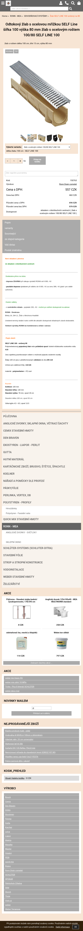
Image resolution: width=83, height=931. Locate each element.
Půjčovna (10, 416)
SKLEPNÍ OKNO (13, 542)
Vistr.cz (8, 900)
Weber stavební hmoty (18, 576)
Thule (7, 896)
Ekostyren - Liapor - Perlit (21, 445)
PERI (7, 857)
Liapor (8, 836)
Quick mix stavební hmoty (21, 519)
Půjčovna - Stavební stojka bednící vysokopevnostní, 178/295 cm (21, 600)
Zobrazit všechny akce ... (42, 663)
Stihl (7, 888)
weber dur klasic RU (14, 678)
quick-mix (9, 862)
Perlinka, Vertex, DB (17, 495)
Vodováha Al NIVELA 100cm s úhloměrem (23, 735)
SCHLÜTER (10, 875)
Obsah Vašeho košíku (14, 778)
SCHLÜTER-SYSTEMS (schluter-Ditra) (28, 548)
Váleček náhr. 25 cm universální (19, 739)
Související (10, 233)
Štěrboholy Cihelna (13, 883)
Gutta (7, 452)
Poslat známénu (13, 250)
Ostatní (8, 853)
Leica (7, 832)
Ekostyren (9, 814)
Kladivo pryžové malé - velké (17, 731)
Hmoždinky (11, 508)
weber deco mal (12, 691)
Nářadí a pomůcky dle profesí (23, 480)
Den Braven (11, 437)
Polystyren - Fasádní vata (18, 513)
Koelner (8, 473)
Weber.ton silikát (61, 632)
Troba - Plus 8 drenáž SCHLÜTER (19, 686)
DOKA (7, 810)
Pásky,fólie (11, 488)
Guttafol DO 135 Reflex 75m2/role (20, 748)
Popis (8, 222)
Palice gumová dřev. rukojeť (17, 761)
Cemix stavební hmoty (18, 430)
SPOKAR (9, 879)
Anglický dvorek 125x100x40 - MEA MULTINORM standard (61, 600)
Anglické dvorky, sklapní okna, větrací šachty (35, 423)
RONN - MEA (10, 526)
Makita (8, 840)
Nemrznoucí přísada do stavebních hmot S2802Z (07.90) (30, 752)
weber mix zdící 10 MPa (15, 682)
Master (8, 849)
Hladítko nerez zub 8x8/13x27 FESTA (21, 757)
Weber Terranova (12, 909)
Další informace (63, 927)
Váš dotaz (10, 244)
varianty (9, 228)
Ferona (8, 819)
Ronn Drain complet (68, 184)
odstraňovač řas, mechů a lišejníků (21, 632)
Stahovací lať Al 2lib (14, 744)
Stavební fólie (13, 555)
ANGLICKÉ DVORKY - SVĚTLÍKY (21, 532)
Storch (8, 892)
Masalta (8, 844)
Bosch (8, 797)
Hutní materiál (13, 459)
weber (8, 905)
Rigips (8, 866)
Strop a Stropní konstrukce (23, 562)
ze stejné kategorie (14, 239)
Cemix (8, 801)
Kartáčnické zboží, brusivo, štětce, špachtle (34, 466)
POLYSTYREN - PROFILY (17, 502)
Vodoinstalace (13, 569)
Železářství (11, 584)
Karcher (8, 827)
